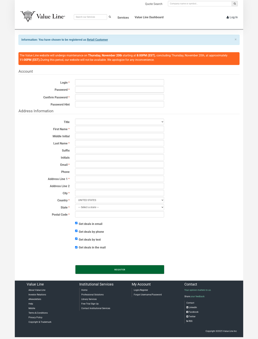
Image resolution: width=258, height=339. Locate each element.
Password (61, 89)
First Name (60, 129)
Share (187, 296)
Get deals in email (88, 224)
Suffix (66, 150)
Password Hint (60, 104)
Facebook (193, 312)
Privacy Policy (35, 317)
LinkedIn (193, 307)
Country (62, 200)
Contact (190, 303)
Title (67, 122)
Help (31, 303)
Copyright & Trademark (40, 322)
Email (64, 164)
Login (64, 82)
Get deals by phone (89, 231)
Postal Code (60, 214)
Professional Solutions (92, 294)
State (64, 207)
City (65, 193)
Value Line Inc (230, 331)
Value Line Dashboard (149, 17)
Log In (232, 17)
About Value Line (37, 290)
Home (84, 290)
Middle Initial (61, 136)
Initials (65, 157)
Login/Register (141, 290)
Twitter (192, 316)
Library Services (89, 299)
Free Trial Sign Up (90, 303)
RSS (190, 321)
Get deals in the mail (90, 247)
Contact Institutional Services (95, 308)
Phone (65, 172)
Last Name (60, 143)
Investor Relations (37, 294)
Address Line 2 (60, 186)
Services (123, 17)
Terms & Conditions (38, 313)
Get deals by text (88, 239)
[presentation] (104, 258)
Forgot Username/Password (148, 294)
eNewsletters (35, 299)
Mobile (32, 308)
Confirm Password (55, 97)
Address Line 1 (58, 179)
